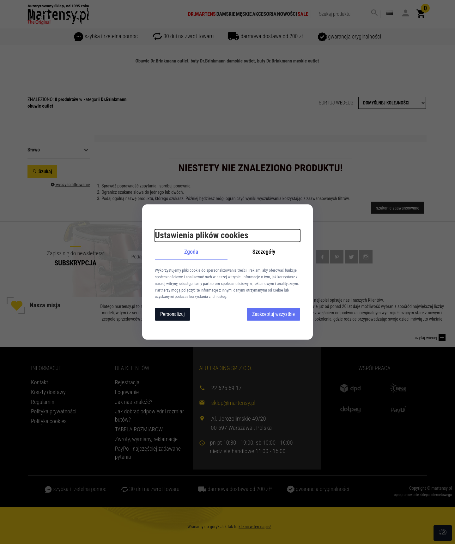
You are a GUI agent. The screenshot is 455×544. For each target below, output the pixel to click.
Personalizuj (172, 314)
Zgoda (191, 251)
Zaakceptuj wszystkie (273, 314)
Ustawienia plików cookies (201, 235)
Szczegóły (264, 251)
